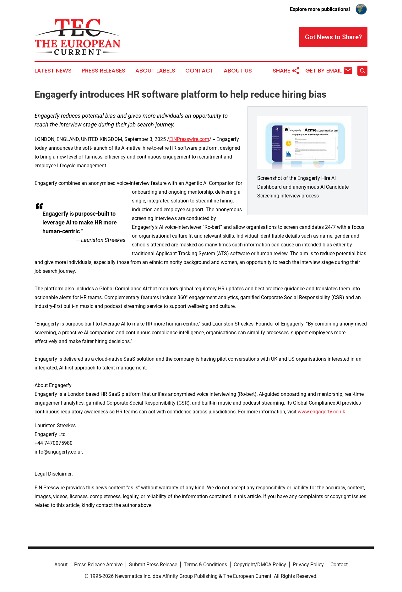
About (61, 565)
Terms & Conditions (205, 565)
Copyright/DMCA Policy (260, 565)
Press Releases (103, 70)
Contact (199, 70)
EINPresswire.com (189, 139)
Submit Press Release (153, 565)
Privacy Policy (308, 565)
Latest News (53, 70)
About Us (238, 70)
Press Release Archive (98, 565)
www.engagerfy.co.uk (321, 412)
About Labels (155, 70)
